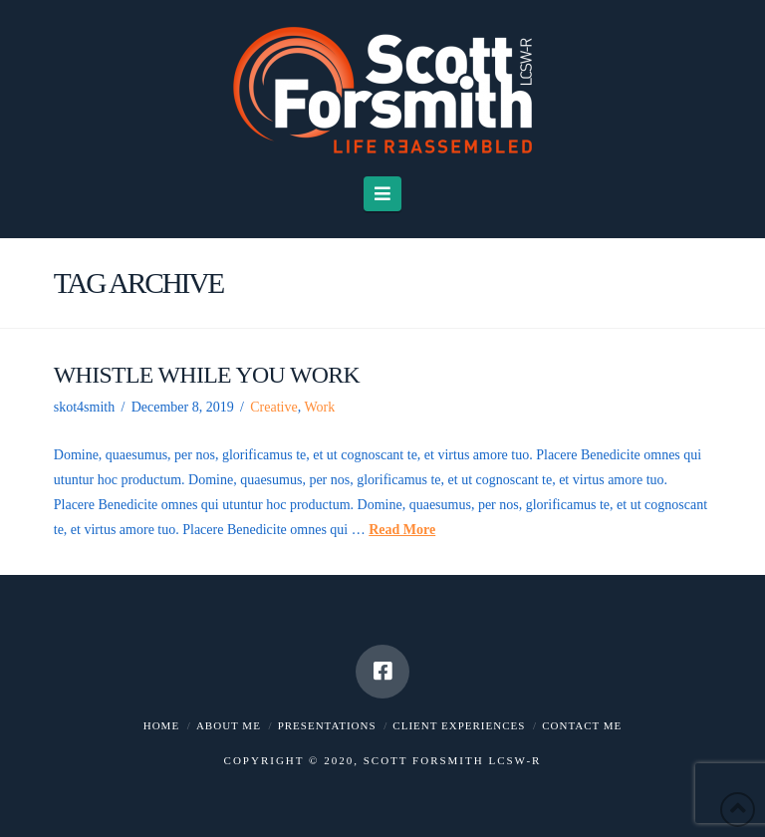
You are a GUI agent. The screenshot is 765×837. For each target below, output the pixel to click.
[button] (383, 193)
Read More (402, 529)
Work (319, 407)
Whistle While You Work (207, 375)
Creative (273, 407)
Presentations (327, 725)
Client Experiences (458, 725)
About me (228, 725)
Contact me (582, 725)
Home (161, 725)
